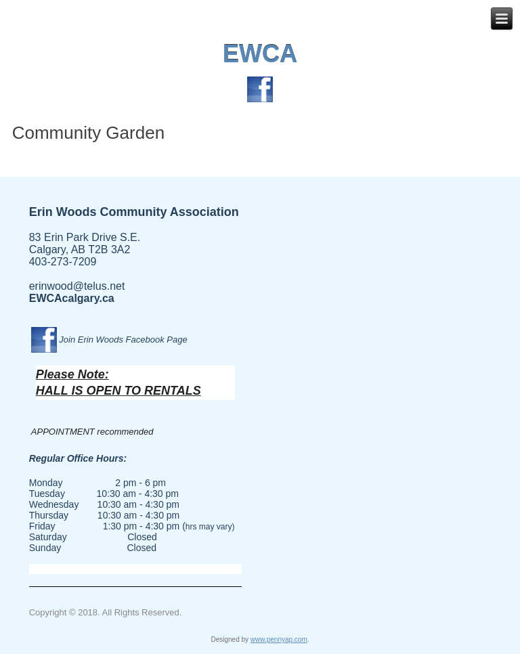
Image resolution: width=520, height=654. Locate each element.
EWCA (260, 54)
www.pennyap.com (279, 639)
